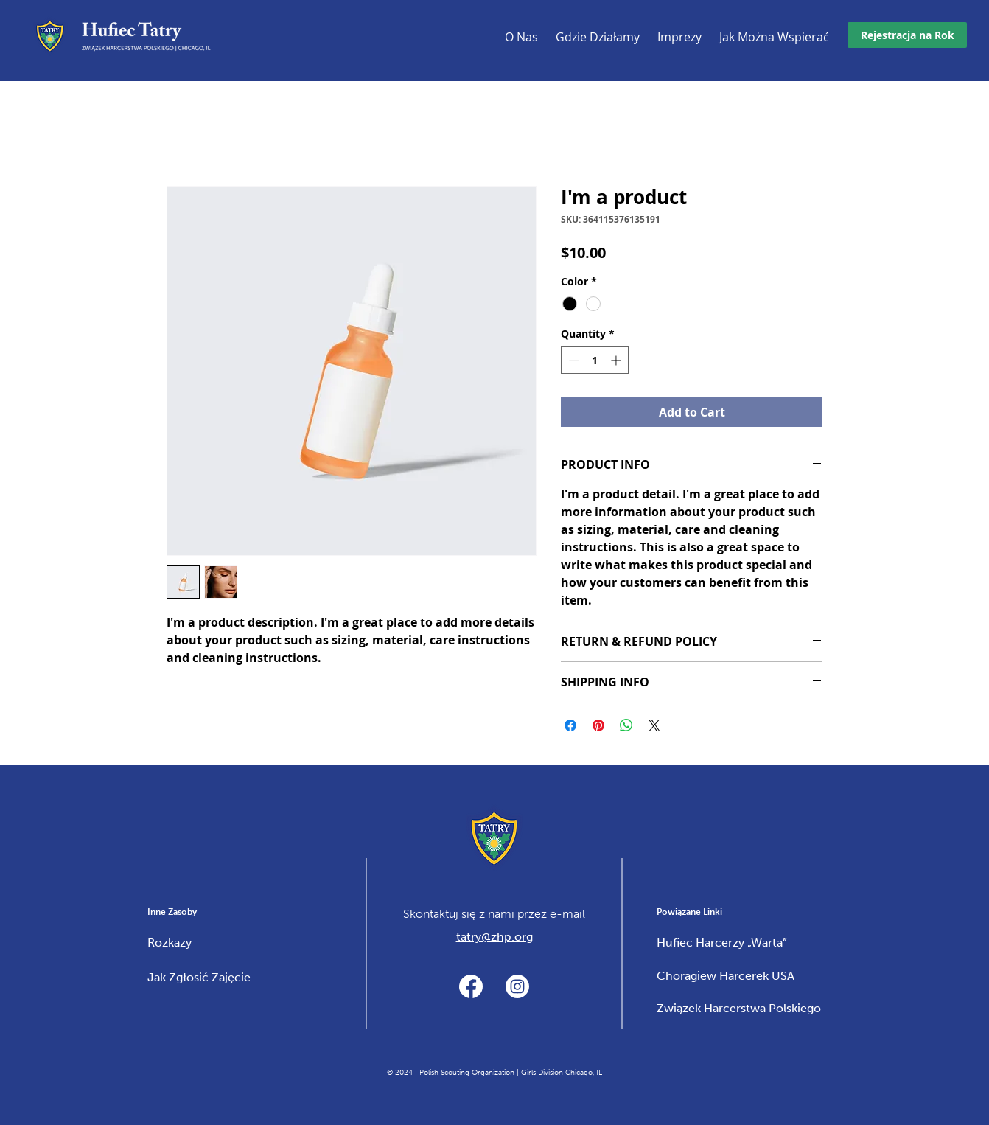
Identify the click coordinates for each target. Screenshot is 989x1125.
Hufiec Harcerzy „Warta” (722, 943)
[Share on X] (654, 725)
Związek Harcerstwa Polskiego (739, 1008)
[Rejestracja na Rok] (907, 35)
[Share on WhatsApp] (626, 725)
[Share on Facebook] (570, 725)
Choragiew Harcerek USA (725, 976)
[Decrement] (572, 360)
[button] (679, 39)
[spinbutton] (594, 360)
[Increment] (617, 360)
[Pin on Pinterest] (598, 725)
